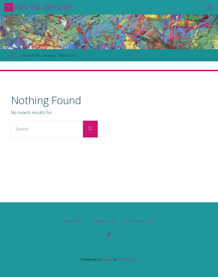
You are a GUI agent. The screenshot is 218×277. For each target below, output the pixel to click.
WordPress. (127, 259)
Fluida (106, 259)
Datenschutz (140, 221)
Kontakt (73, 221)
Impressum (103, 221)
